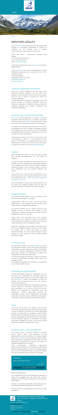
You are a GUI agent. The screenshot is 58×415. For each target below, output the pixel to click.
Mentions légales (25, 411)
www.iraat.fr (19, 45)
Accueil (13, 36)
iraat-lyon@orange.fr (21, 62)
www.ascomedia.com (17, 81)
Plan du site (16, 411)
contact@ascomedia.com (18, 79)
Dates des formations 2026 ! (21, 361)
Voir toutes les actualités (29, 368)
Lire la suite (40, 364)
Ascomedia (42, 411)
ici (18, 390)
